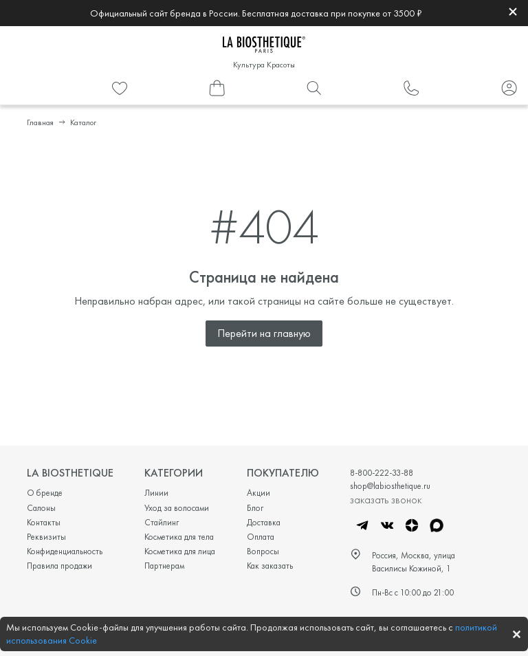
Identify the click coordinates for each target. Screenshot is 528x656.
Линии (156, 493)
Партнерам (164, 565)
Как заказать (270, 565)
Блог (255, 508)
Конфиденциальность (64, 551)
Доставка (263, 522)
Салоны (41, 508)
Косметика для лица (179, 551)
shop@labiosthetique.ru (390, 486)
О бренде (45, 493)
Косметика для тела (179, 537)
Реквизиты (46, 537)
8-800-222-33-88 (381, 473)
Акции (258, 493)
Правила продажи (59, 565)
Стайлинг (161, 522)
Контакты (43, 522)
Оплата (260, 537)
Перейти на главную (264, 333)
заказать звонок (385, 499)
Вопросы (263, 551)
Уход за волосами (176, 508)
